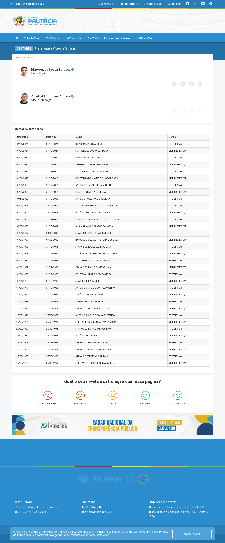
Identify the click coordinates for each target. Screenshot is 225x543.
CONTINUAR (192, 533)
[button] (199, 110)
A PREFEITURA (32, 38)
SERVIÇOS (93, 38)
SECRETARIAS (75, 38)
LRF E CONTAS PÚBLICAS (118, 38)
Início (18, 57)
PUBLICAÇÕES (145, 38)
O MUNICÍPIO (53, 38)
